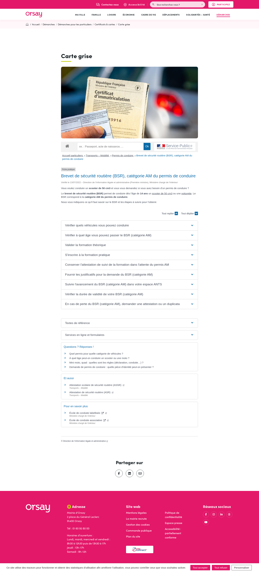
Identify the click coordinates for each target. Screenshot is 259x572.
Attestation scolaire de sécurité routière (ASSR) (96, 385)
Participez (222, 5)
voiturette (186, 193)
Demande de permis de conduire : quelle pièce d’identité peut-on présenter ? (111, 367)
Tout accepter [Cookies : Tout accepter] (200, 567)
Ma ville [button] (80, 14)
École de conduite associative (89, 420)
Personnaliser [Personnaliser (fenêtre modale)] (241, 567)
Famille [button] (96, 14)
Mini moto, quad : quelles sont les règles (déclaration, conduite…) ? (106, 362)
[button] (129, 225)
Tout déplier (189, 213)
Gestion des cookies (138, 524)
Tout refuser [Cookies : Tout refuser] (220, 567)
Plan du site (133, 536)
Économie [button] (129, 14)
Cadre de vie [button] (148, 14)
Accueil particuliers (73, 155)
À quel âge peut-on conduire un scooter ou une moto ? (99, 358)
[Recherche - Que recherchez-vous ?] (175, 4)
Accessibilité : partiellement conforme (173, 533)
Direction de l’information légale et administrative (85, 441)
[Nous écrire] (107, 4)
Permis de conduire (123, 155)
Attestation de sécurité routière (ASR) (91, 392)
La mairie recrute (136, 518)
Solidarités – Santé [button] (198, 14)
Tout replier (170, 213)
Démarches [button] (223, 14)
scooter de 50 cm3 (162, 193)
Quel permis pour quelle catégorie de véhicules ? (96, 353)
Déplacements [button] (171, 14)
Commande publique (139, 530)
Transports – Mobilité (98, 155)
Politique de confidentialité (173, 515)
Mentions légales (136, 512)
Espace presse (173, 523)
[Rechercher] (202, 4)
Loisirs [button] (111, 14)
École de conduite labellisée (88, 412)
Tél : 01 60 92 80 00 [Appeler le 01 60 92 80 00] (78, 528)
